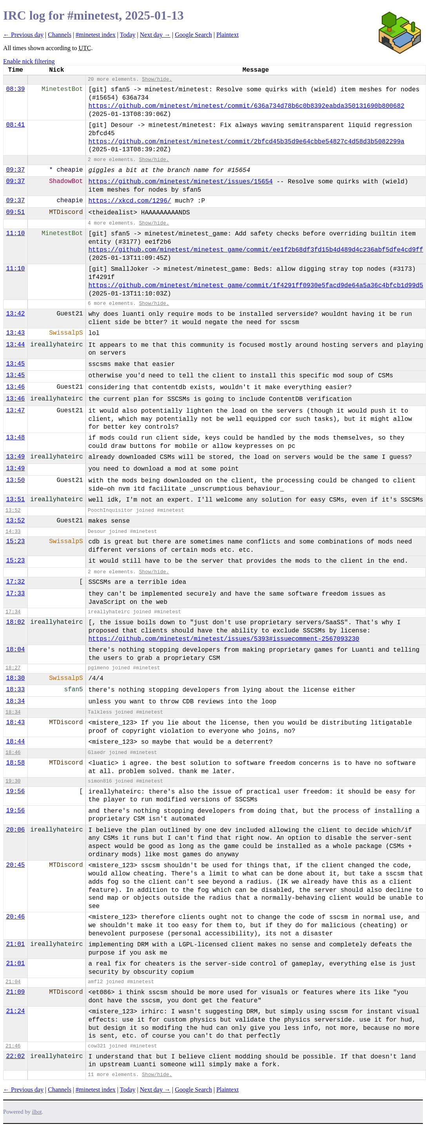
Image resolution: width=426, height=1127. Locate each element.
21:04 (12, 982)
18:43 (15, 722)
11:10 (15, 233)
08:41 (15, 125)
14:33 (12, 532)
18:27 (12, 668)
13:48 (15, 437)
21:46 (12, 1046)
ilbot (37, 1112)
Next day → (155, 34)
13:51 (15, 499)
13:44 (15, 344)
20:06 (15, 829)
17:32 (15, 581)
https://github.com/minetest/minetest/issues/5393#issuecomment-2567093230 (223, 639)
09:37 (15, 170)
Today (128, 34)
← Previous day (23, 34)
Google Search (193, 34)
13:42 (15, 313)
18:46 (12, 753)
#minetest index (96, 34)
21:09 (15, 992)
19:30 (12, 781)
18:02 (15, 622)
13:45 (15, 364)
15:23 (15, 541)
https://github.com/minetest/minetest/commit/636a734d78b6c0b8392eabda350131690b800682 (246, 106)
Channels (59, 34)
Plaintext (227, 34)
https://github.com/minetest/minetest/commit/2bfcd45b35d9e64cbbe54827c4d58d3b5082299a (246, 141)
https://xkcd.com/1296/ (129, 201)
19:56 (15, 791)
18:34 (15, 701)
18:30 (15, 678)
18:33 (15, 689)
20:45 (15, 865)
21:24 (15, 1011)
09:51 (15, 212)
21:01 (15, 944)
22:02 (15, 1056)
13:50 (15, 480)
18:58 (15, 762)
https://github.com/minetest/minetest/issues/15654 (180, 181)
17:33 (15, 593)
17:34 (12, 612)
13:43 (15, 333)
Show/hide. (157, 79)
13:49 (15, 456)
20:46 (15, 916)
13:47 (15, 410)
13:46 (15, 387)
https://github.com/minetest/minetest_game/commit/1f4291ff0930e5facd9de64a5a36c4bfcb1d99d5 (255, 285)
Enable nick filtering (29, 61)
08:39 (15, 89)
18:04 (15, 649)
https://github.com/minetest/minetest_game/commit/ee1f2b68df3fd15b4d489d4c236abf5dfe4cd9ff (255, 250)
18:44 (15, 741)
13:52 (12, 510)
